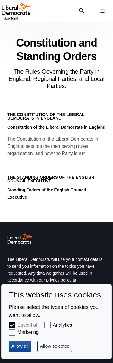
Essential (27, 325)
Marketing (28, 332)
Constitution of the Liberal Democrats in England (56, 127)
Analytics (62, 325)
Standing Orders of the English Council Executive (46, 194)
